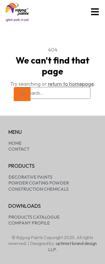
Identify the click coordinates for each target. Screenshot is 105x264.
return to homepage (71, 84)
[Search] (22, 94)
